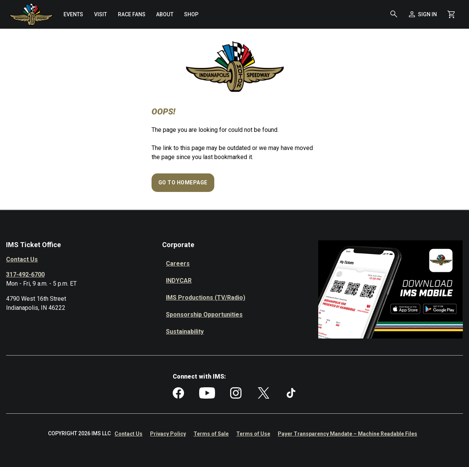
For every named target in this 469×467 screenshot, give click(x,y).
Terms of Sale (211, 434)
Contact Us (22, 259)
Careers (178, 263)
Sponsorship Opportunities (204, 314)
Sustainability (185, 331)
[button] (394, 14)
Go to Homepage (182, 182)
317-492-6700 (25, 274)
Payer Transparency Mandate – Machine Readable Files (347, 434)
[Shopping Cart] (451, 14)
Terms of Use (253, 434)
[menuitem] (73, 14)
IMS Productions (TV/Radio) (205, 297)
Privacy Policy (168, 434)
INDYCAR (179, 280)
